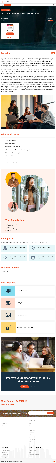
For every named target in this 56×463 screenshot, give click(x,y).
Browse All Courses (7, 404)
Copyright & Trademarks (34, 454)
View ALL (31, 441)
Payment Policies (33, 450)
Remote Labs (5, 454)
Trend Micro (32, 439)
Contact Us (5, 428)
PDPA (30, 452)
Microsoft (31, 432)
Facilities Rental (6, 450)
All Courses (7, 5)
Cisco (30, 425)
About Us (4, 423)
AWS (30, 423)
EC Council (31, 428)
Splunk (30, 437)
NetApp (31, 434)
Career (3, 425)
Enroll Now (10, 34)
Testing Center (5, 457)
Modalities (4, 452)
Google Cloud (32, 430)
